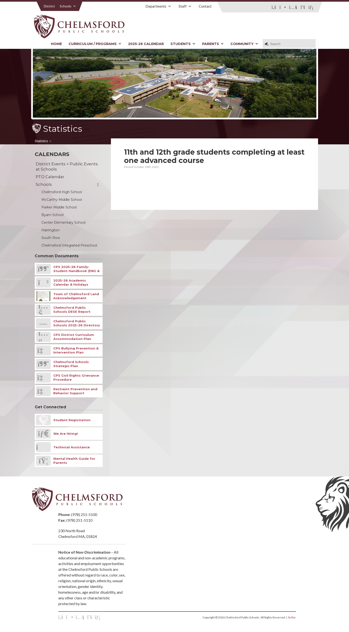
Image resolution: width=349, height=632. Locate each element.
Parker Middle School (59, 207)
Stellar (292, 617)
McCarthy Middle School (61, 199)
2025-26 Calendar (146, 44)
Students (182, 44)
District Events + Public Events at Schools (67, 167)
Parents (213, 44)
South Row (50, 238)
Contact (205, 6)
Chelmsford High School (61, 192)
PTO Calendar (50, 176)
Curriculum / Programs (95, 44)
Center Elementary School (63, 222)
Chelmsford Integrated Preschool (69, 245)
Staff (185, 6)
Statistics (41, 141)
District (49, 6)
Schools (68, 6)
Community (244, 44)
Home (56, 44)
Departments (158, 6)
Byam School (52, 215)
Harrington (50, 230)
